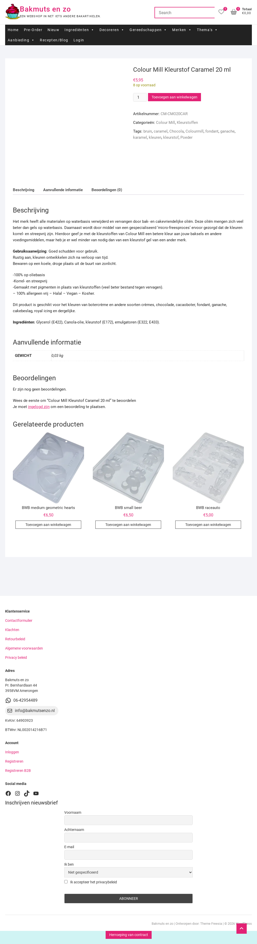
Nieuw (53, 30)
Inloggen (12, 752)
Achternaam (74, 830)
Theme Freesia (211, 924)
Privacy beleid (16, 657)
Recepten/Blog (54, 40)
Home (13, 30)
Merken (182, 30)
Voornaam (72, 812)
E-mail (69, 847)
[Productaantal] (140, 97)
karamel (140, 137)
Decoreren (111, 30)
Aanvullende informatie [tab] (63, 190)
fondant (211, 131)
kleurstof (171, 137)
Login (79, 40)
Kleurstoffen (187, 122)
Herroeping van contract (128, 935)
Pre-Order (33, 30)
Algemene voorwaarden (24, 648)
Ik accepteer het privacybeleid (90, 882)
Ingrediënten (79, 30)
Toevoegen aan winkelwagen (174, 97)
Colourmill (195, 131)
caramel (161, 131)
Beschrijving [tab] (23, 190)
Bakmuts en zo (45, 9)
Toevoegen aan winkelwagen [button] (48, 525)
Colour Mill (165, 122)
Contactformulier (18, 620)
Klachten (12, 630)
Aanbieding (21, 40)
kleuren (155, 137)
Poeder (186, 137)
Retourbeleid (15, 639)
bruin (147, 131)
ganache (227, 131)
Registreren (14, 761)
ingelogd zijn (39, 406)
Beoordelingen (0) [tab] (106, 190)
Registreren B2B (18, 771)
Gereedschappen (148, 30)
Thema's (207, 30)
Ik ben (69, 864)
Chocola (176, 131)
